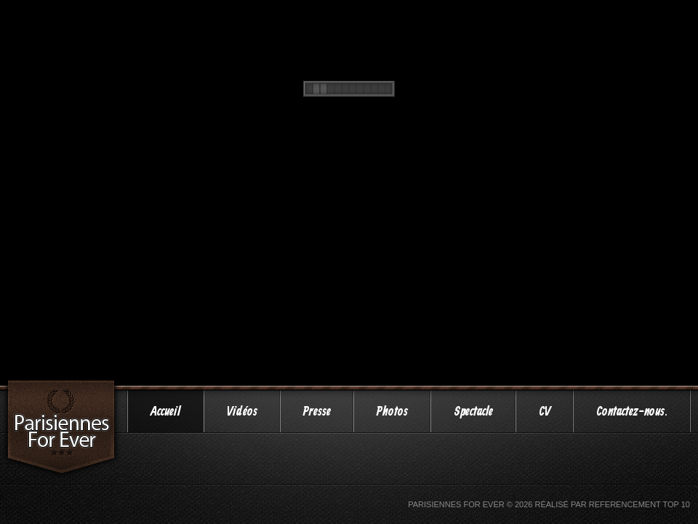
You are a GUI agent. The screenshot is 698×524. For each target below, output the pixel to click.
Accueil (165, 412)
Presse (317, 412)
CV (544, 412)
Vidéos (242, 412)
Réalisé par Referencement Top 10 (612, 504)
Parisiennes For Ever (456, 504)
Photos (392, 412)
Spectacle (473, 412)
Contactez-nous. (631, 412)
